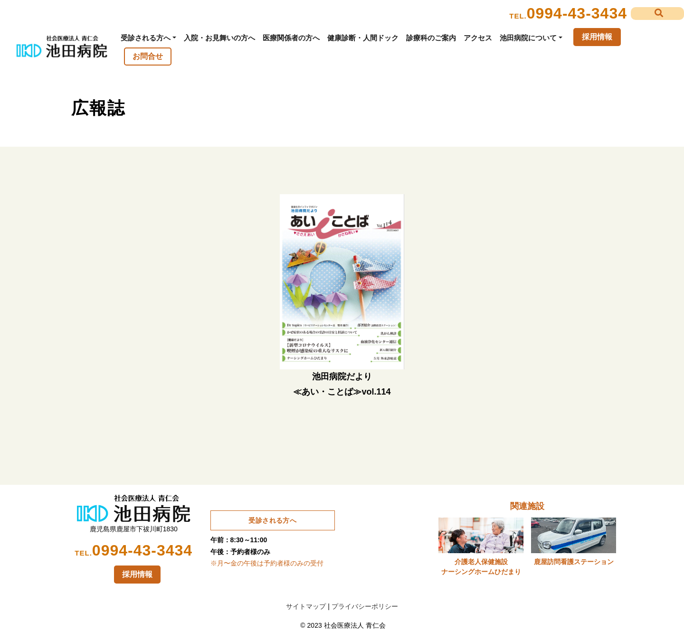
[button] (657, 13)
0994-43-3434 (577, 13)
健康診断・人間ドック (363, 38)
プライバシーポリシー (365, 606)
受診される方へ (146, 38)
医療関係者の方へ (291, 38)
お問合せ (148, 56)
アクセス (478, 38)
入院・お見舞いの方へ (219, 38)
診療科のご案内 (431, 38)
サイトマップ (306, 606)
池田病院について (528, 38)
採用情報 (597, 37)
